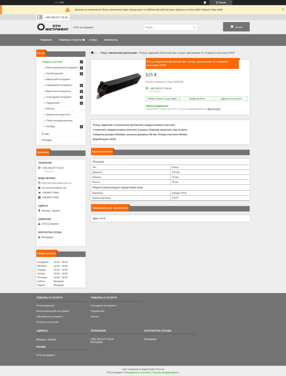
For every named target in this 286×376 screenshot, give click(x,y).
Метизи (50, 108)
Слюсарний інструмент (59, 97)
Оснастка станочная (47, 322)
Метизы (94, 316)
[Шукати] (194, 27)
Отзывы (47, 139)
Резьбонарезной (45, 305)
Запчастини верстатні (58, 114)
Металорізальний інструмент (62, 67)
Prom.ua (160, 369)
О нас (93, 40)
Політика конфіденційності (165, 372)
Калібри (50, 126)
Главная (45, 40)
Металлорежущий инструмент (52, 311)
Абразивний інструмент (59, 85)
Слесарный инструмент (103, 305)
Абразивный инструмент (49, 316)
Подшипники (97, 311)
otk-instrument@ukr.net (54, 187)
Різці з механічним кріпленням (119, 52)
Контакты (111, 40)
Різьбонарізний (54, 73)
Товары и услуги (70, 40)
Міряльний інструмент (58, 79)
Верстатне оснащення (58, 91)
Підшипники (52, 102)
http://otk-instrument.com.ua (56, 183)
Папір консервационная (59, 120)
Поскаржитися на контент (137, 372)
